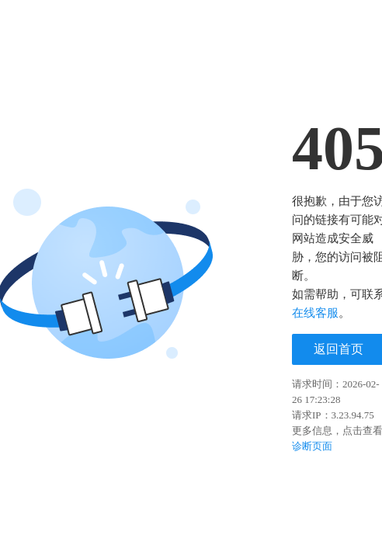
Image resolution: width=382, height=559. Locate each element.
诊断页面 (312, 446)
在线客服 (315, 313)
